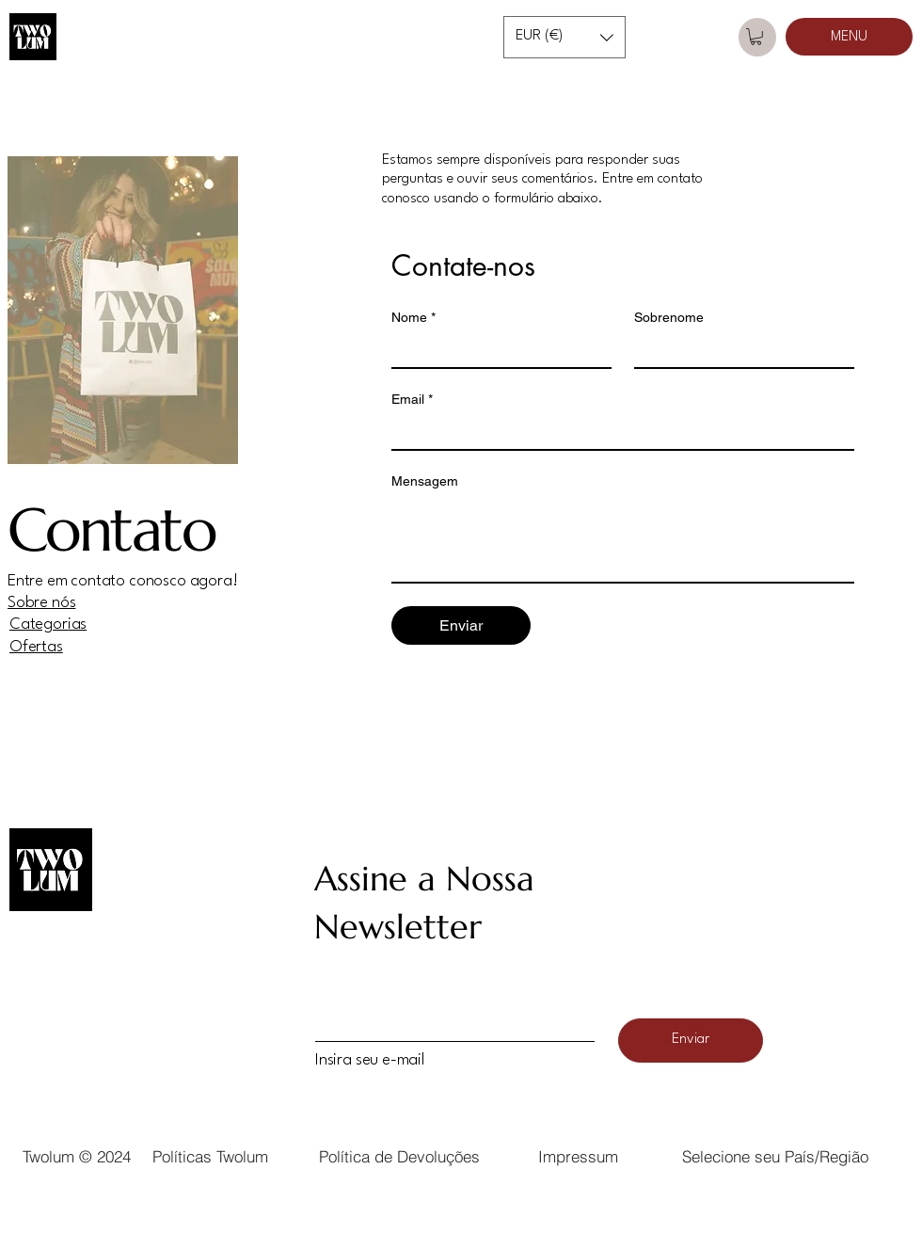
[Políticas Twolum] (210, 1156)
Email (412, 400)
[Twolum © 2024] (76, 1156)
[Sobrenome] (738, 350)
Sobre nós (41, 603)
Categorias (48, 624)
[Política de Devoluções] (399, 1156)
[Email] (617, 432)
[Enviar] (690, 1040)
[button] (564, 37)
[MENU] (849, 37)
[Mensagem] (622, 539)
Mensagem (424, 480)
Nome (413, 318)
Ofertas (36, 647)
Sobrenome (669, 317)
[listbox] (564, 37)
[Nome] (495, 350)
